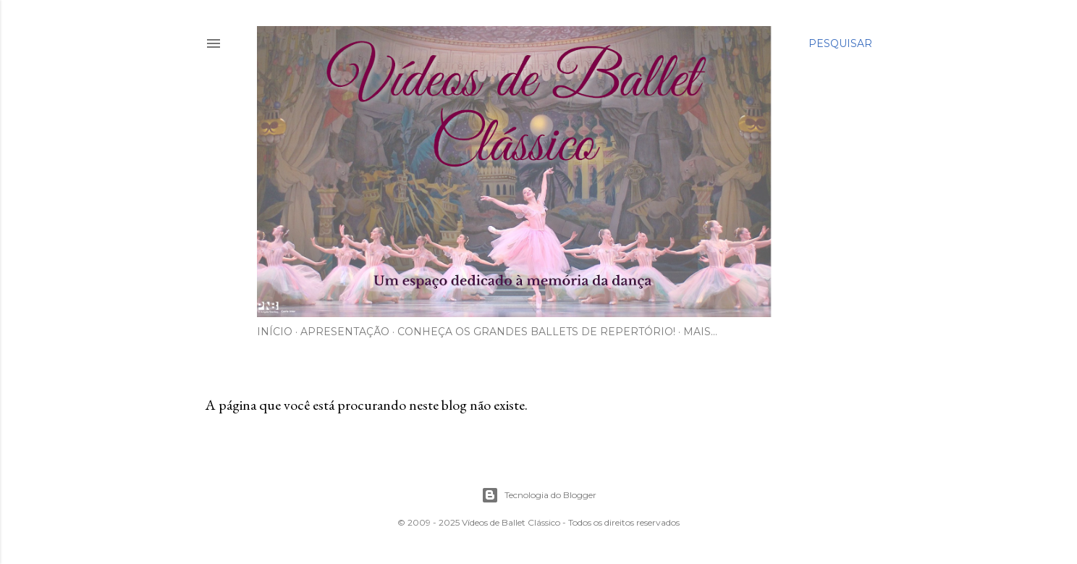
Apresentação (344, 331)
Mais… (700, 331)
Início (274, 331)
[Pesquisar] (840, 43)
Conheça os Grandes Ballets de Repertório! (536, 331)
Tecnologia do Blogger (538, 495)
